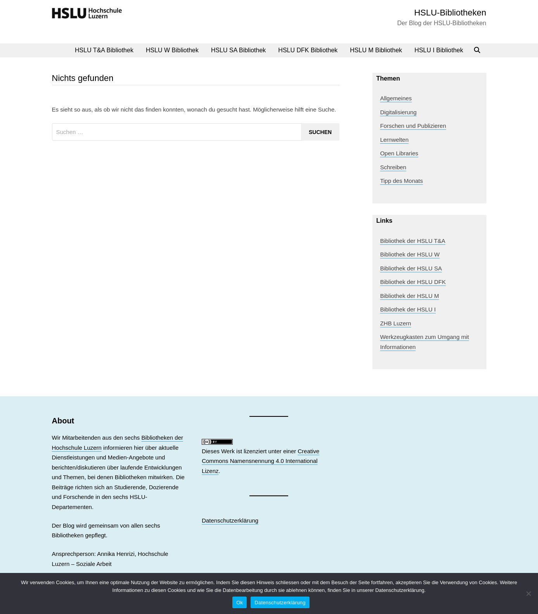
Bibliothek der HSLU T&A (412, 240)
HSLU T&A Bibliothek (104, 50)
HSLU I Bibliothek (439, 50)
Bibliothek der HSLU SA (411, 268)
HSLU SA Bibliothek (238, 50)
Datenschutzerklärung (230, 520)
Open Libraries (399, 153)
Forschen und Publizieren (413, 125)
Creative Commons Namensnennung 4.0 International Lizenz (260, 461)
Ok (239, 602)
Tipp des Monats (401, 180)
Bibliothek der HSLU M (409, 295)
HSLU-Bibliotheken (450, 12)
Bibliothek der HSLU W (409, 254)
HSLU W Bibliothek (172, 50)
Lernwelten (394, 139)
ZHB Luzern (395, 323)
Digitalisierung (398, 112)
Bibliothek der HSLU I (408, 309)
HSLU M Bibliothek (376, 50)
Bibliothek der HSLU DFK (413, 282)
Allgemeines (396, 98)
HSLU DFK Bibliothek (307, 50)
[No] (528, 593)
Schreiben (393, 167)
